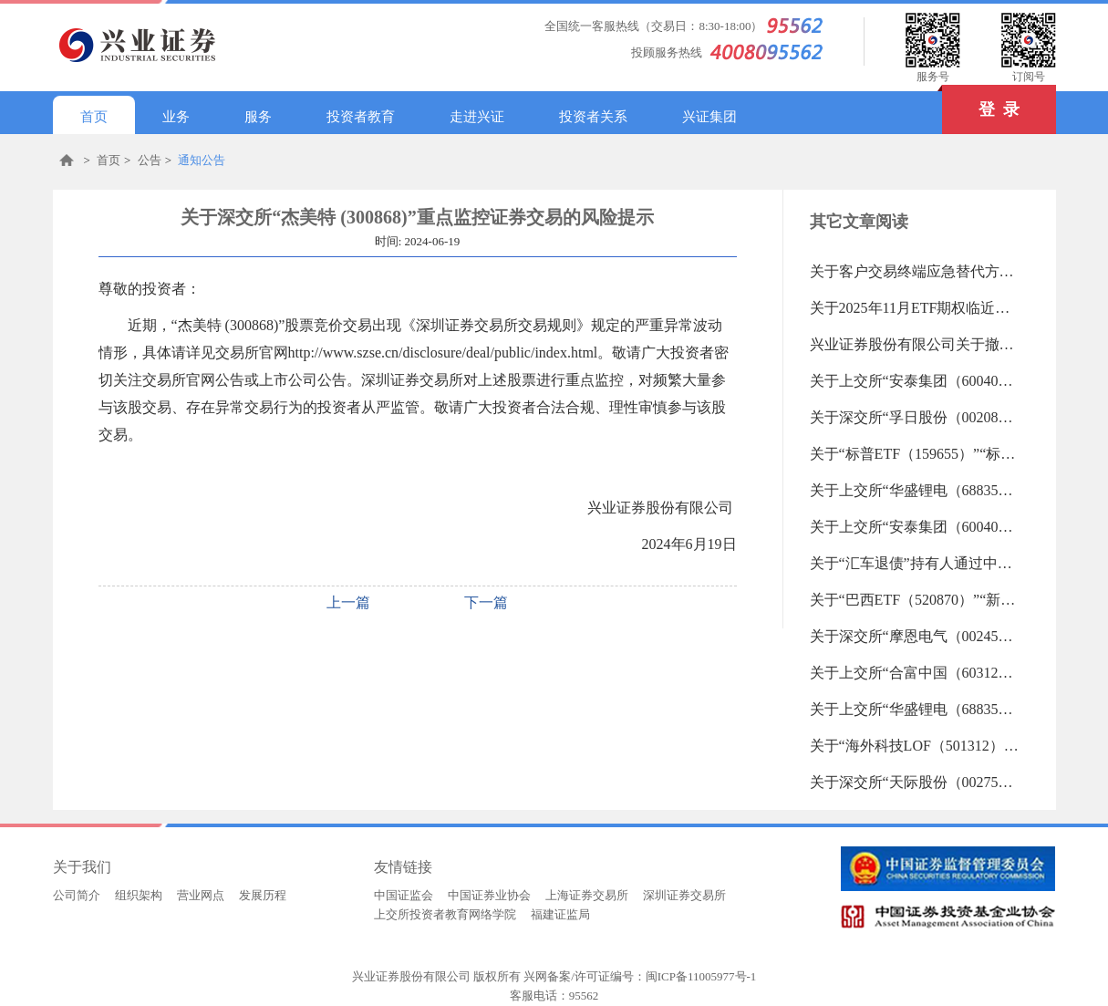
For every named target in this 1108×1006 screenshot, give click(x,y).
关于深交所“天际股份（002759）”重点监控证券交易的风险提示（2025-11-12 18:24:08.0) (915, 782)
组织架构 (138, 895)
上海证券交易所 (586, 895)
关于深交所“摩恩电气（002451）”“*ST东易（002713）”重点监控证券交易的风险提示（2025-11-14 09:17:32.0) (915, 636)
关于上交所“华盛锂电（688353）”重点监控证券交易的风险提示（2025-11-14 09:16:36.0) (915, 709)
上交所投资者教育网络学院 (445, 914)
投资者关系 (593, 116)
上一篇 (348, 602)
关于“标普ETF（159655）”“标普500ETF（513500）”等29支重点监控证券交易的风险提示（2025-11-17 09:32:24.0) (915, 454)
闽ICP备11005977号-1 (701, 976)
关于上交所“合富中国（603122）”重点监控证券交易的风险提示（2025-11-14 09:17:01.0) (915, 672)
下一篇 (486, 602)
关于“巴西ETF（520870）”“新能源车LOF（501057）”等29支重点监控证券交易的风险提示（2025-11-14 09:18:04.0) (915, 599)
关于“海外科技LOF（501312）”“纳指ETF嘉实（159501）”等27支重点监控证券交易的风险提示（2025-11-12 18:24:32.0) (915, 745)
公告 (149, 160)
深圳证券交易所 (684, 895)
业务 (176, 116)
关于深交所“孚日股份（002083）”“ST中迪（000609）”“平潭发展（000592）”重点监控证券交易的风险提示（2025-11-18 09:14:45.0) (915, 417)
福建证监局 (560, 914)
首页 (94, 116)
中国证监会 (403, 895)
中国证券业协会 (489, 895)
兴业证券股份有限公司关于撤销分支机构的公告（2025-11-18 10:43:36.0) (915, 344)
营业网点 (200, 895)
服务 (258, 116)
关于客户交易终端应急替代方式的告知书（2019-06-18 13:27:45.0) (915, 271)
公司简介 (76, 895)
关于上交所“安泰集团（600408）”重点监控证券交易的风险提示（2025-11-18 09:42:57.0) (915, 381)
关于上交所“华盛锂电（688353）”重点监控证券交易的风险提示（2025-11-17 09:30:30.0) (915, 490)
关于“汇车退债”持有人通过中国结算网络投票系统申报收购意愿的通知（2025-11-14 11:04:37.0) (915, 563)
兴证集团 (709, 116)
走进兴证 (477, 116)
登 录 (981, 102)
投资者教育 (360, 116)
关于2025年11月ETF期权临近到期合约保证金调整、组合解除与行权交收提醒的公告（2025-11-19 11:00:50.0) (915, 308)
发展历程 (262, 895)
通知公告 (201, 160)
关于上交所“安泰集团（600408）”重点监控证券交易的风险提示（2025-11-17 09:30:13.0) (915, 526)
